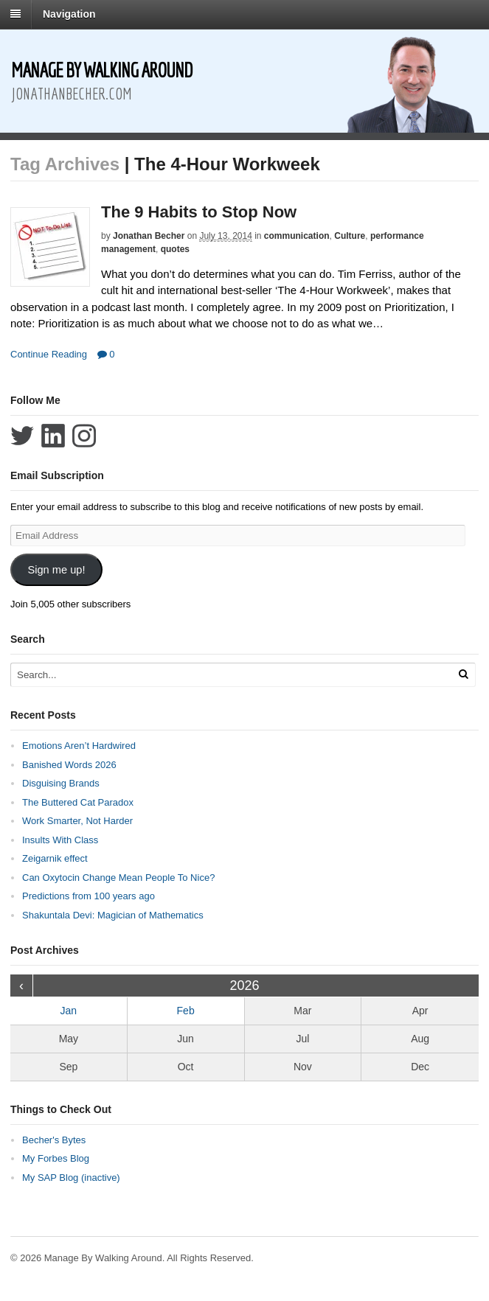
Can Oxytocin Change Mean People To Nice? (118, 877)
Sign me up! (56, 570)
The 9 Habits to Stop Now (198, 212)
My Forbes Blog (55, 1158)
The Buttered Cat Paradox (77, 802)
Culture (349, 236)
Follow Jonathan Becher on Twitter (22, 435)
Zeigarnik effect (55, 858)
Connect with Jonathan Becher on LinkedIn (53, 435)
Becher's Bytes (54, 1139)
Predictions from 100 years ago (88, 895)
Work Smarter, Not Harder (77, 820)
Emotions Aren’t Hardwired (79, 745)
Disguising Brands (61, 783)
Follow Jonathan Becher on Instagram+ (84, 435)
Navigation (69, 14)
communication (297, 236)
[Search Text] (214, 674)
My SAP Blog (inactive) (71, 1177)
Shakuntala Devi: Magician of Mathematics (113, 915)
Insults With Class (60, 839)
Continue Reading (48, 354)
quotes (175, 249)
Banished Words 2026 (69, 764)
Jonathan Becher (148, 236)
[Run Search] (463, 674)
